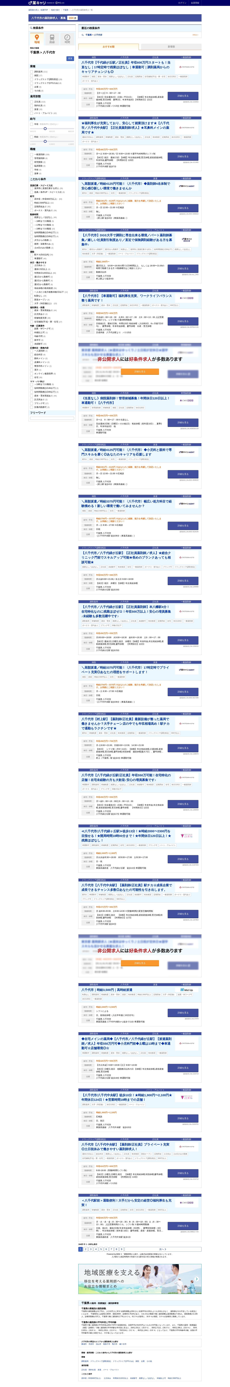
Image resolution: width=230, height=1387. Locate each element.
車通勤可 (40, 258)
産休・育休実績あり (45, 310)
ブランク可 (41, 403)
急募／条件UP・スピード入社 (49, 192)
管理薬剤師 (41, 158)
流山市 (98, 1344)
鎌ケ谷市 (122, 1344)
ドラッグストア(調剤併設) (48, 79)
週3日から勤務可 (43, 284)
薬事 (37, 173)
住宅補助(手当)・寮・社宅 (48, 322)
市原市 (91, 1344)
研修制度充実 (42, 318)
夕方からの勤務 (43, 240)
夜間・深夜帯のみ (44, 244)
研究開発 (39, 162)
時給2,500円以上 (44, 203)
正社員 (39, 101)
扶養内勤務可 (42, 407)
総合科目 (39, 354)
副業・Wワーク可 (44, 328)
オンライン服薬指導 (45, 373)
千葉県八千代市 (92, 35)
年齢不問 (39, 336)
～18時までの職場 (44, 229)
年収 (46, 124)
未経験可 (40, 344)
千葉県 (65, 10)
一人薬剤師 (41, 351)
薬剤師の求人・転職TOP (38, 10)
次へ (162, 1249)
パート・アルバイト (45, 113)
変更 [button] (70, 58)
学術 (37, 169)
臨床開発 (39, 166)
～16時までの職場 (44, 221)
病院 (38, 75)
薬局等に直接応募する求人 (48, 188)
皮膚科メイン (42, 362)
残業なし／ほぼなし (45, 217)
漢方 (37, 370)
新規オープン (42, 299)
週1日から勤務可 (43, 277)
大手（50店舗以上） (45, 303)
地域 (37, 39)
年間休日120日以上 (45, 273)
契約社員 (39, 105)
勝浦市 (84, 1344)
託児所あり (41, 314)
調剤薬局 (40, 71)
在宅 (38, 377)
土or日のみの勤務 (43, 248)
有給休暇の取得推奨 (45, 288)
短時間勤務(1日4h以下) (46, 232)
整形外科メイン (43, 366)
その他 (38, 91)
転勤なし (40, 296)
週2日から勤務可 (43, 280)
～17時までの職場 (44, 225)
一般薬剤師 (41, 154)
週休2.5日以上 (42, 269)
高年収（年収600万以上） (48, 199)
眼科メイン (41, 358)
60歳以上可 (41, 332)
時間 (67, 39)
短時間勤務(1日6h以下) (46, 236)
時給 (46, 137)
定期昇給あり (42, 206)
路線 (52, 39)
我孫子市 (106, 1344)
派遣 (38, 109)
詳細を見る (183, 95)
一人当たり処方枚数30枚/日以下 (51, 292)
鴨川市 (114, 1344)
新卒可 (38, 340)
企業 (37, 87)
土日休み (39, 265)
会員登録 (195, 3)
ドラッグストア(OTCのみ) (47, 83)
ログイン (182, 3)
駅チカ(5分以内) (43, 254)
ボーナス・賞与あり (45, 210)
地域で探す (55, 10)
